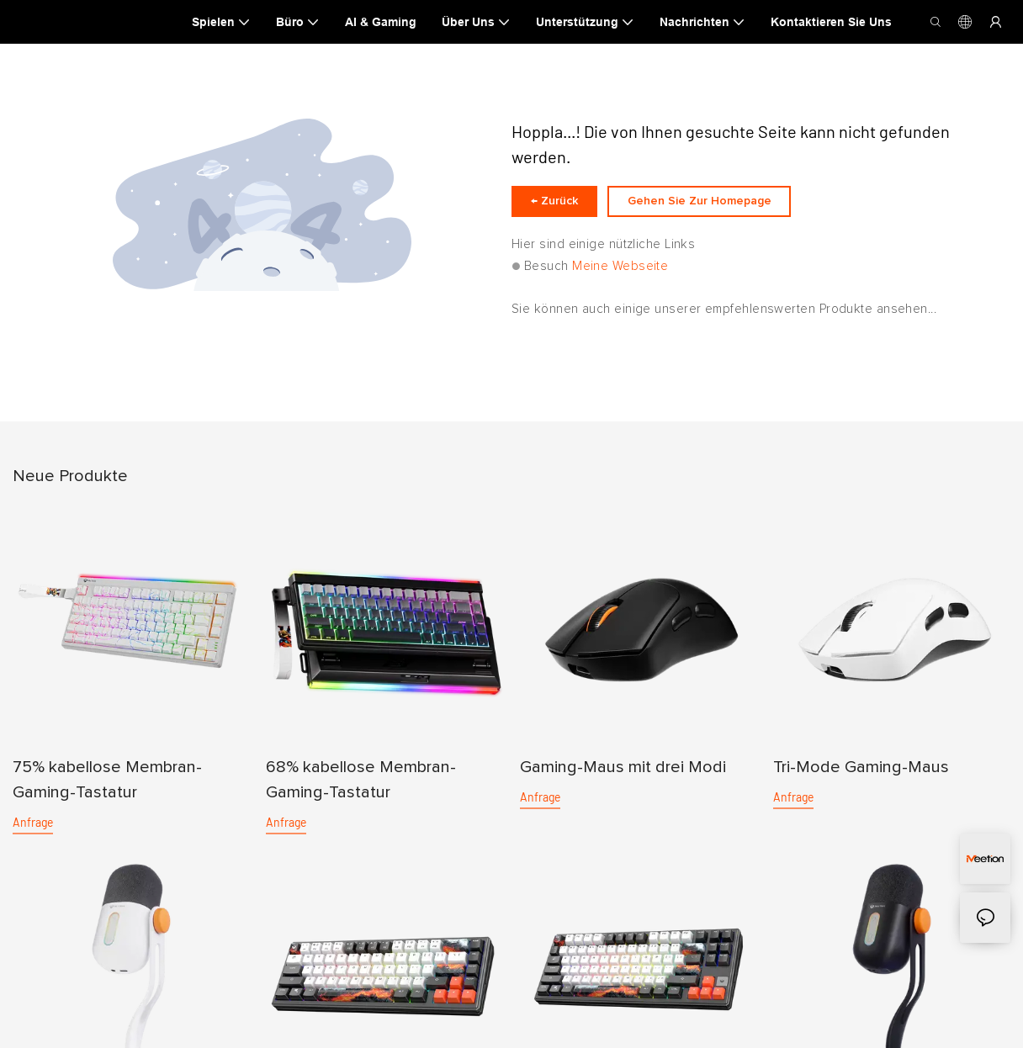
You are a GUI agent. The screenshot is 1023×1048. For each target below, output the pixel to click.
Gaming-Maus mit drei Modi (623, 777)
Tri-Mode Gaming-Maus (861, 777)
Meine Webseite (620, 276)
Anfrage (33, 832)
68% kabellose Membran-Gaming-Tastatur (361, 790)
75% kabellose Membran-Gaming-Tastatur (107, 790)
